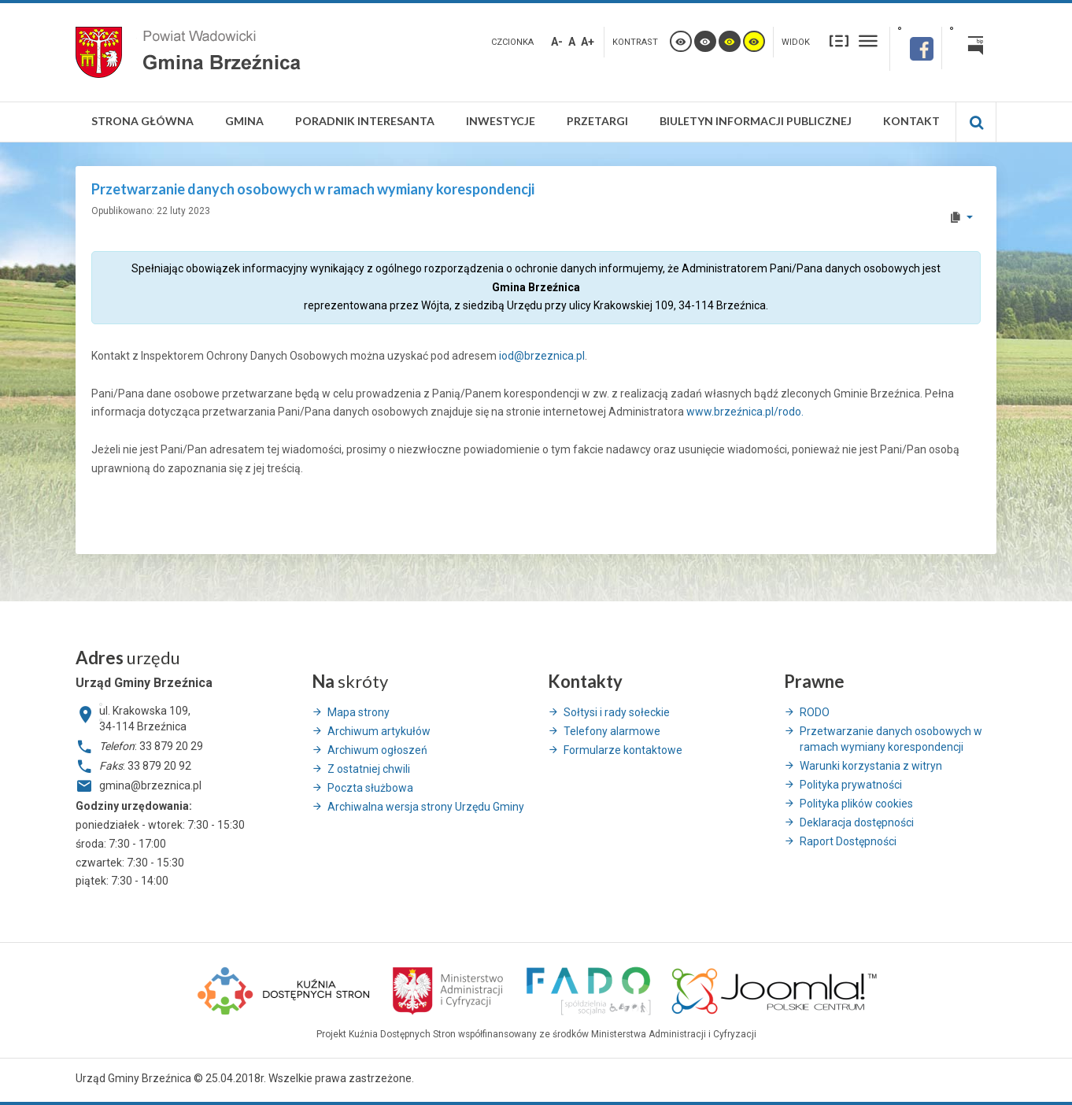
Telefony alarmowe (612, 731)
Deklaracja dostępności (857, 822)
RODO (815, 712)
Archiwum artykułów (379, 731)
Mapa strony (358, 712)
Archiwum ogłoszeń (377, 750)
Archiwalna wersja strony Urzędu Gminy (425, 806)
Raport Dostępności (848, 841)
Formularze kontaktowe (623, 750)
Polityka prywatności (851, 784)
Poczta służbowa (370, 788)
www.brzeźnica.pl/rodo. (745, 411)
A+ (587, 41)
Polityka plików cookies (856, 803)
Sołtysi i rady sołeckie (617, 712)
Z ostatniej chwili (368, 769)
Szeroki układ (868, 41)
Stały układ (839, 41)
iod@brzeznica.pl (542, 355)
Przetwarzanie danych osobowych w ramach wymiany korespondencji (891, 739)
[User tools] (961, 217)
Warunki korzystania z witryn (871, 765)
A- (557, 41)
